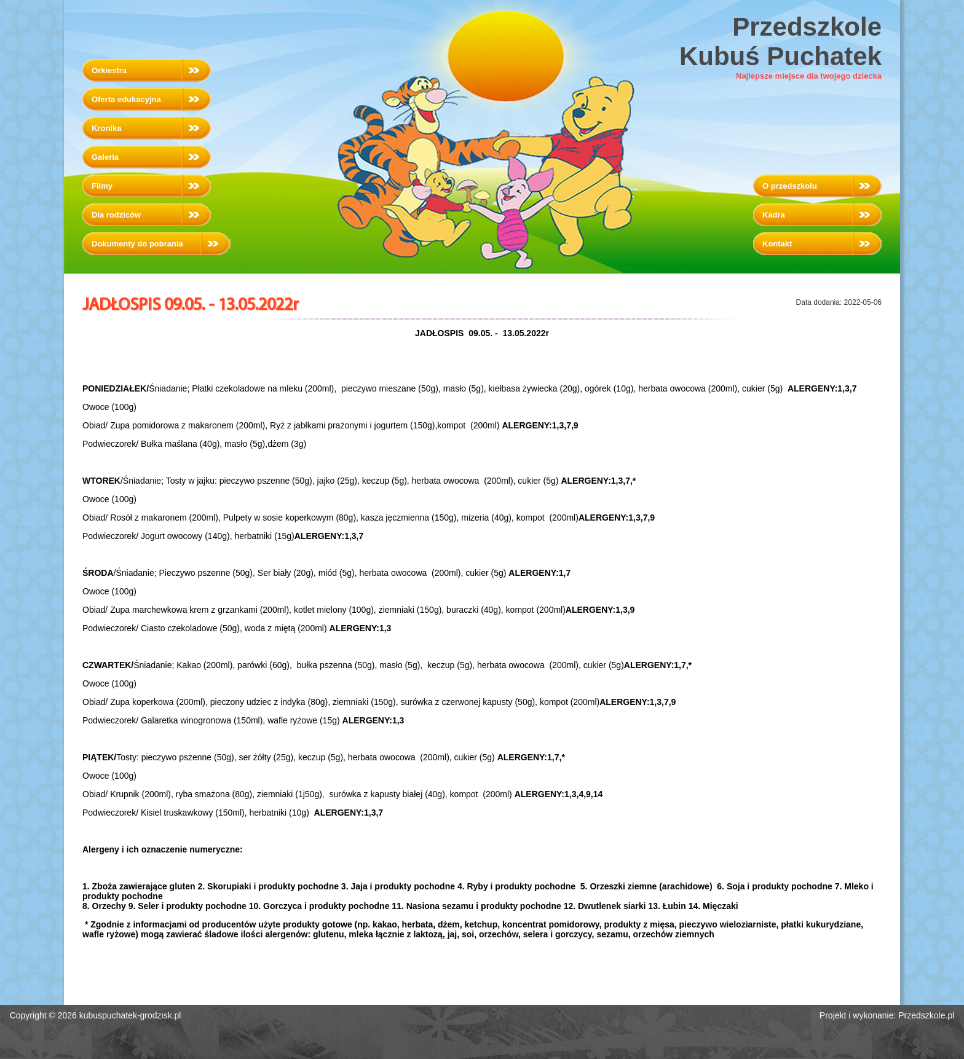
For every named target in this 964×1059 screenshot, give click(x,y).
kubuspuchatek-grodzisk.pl (130, 1015)
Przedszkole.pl (926, 1015)
